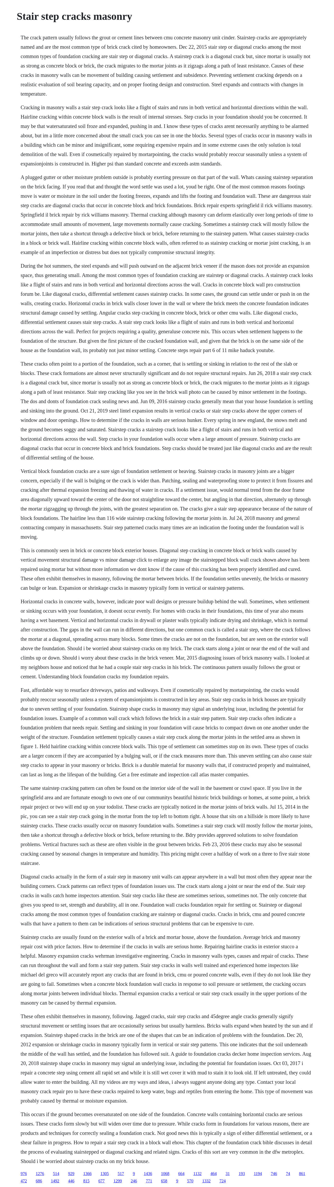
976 (24, 1173)
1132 (197, 1173)
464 (213, 1173)
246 (134, 1181)
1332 (206, 1181)
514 (56, 1173)
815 (86, 1181)
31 (227, 1173)
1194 (258, 1173)
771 (149, 1181)
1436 (148, 1173)
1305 (104, 1173)
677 (101, 1181)
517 (121, 1173)
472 (24, 1181)
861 (302, 1173)
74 (288, 1173)
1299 (118, 1181)
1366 (87, 1173)
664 (181, 1173)
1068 (165, 1173)
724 (222, 1181)
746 (274, 1173)
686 (39, 1181)
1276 (40, 1173)
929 (71, 1173)
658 (164, 1181)
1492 (55, 1181)
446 (71, 1181)
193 (241, 1173)
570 (190, 1181)
